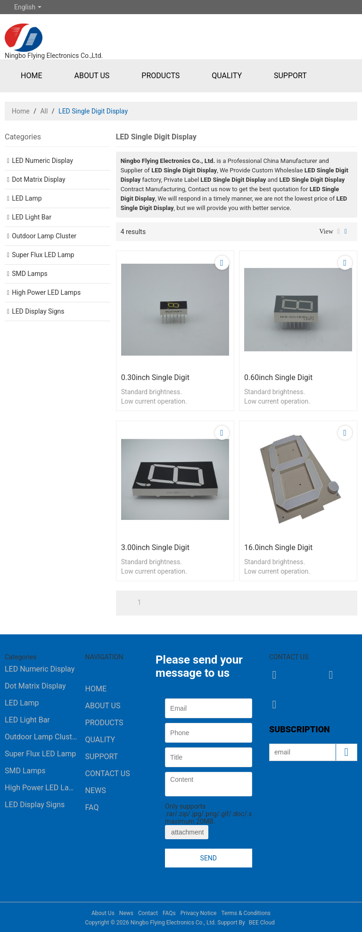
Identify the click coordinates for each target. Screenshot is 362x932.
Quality (227, 75)
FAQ (92, 807)
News (95, 790)
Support (290, 75)
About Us (91, 75)
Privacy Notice (199, 913)
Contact (148, 913)
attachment (187, 832)
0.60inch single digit (278, 377)
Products (160, 75)
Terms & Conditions (246, 913)
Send (208, 858)
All (44, 111)
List (338, 231)
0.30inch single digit (155, 377)
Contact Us (107, 773)
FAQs (169, 913)
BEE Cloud (262, 922)
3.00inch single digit (155, 547)
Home (31, 75)
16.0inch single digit (278, 547)
